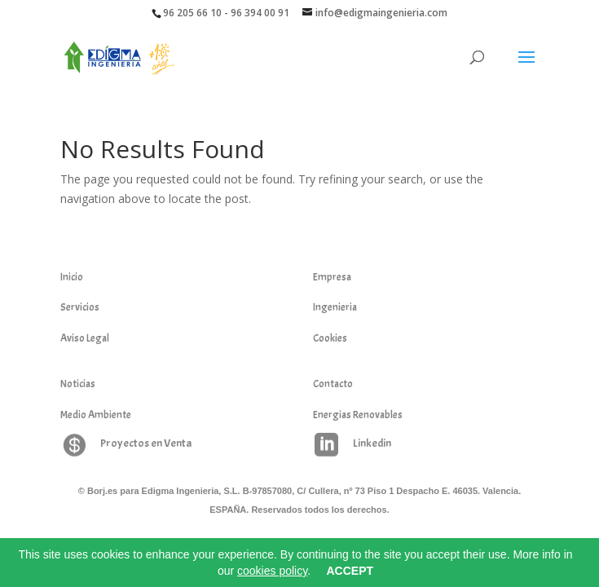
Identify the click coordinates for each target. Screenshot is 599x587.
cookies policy (272, 570)
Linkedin (372, 443)
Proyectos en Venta (146, 443)
